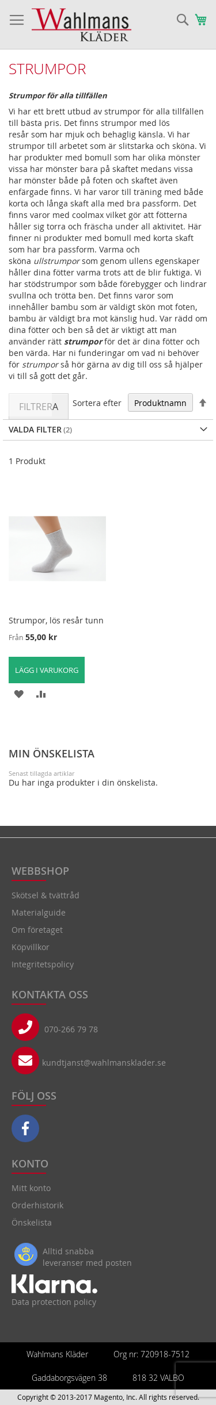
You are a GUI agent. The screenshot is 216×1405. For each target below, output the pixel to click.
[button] (19, 693)
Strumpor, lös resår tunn (56, 620)
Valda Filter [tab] (35, 429)
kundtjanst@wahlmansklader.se (104, 1062)
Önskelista (32, 1222)
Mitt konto (31, 1187)
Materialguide (39, 912)
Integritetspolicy (43, 964)
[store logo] (81, 24)
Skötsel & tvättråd (45, 895)
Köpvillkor (31, 946)
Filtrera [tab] (38, 406)
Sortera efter (97, 402)
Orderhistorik (37, 1205)
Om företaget (37, 929)
